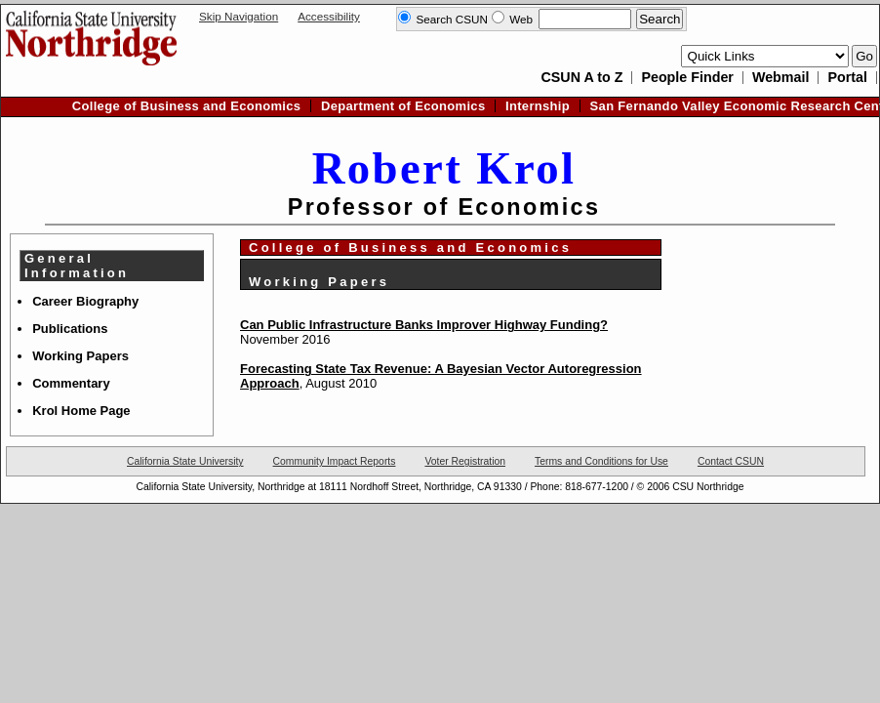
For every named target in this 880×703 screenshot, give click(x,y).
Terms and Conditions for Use (601, 461)
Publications (69, 328)
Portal (847, 77)
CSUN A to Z (581, 77)
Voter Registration (464, 461)
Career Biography (85, 301)
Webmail (781, 77)
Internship (537, 106)
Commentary (70, 383)
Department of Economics (403, 106)
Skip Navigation (238, 16)
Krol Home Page (81, 410)
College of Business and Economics (186, 106)
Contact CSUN (731, 461)
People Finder (687, 77)
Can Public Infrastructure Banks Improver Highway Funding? (424, 324)
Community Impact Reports (334, 461)
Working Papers (80, 356)
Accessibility (329, 16)
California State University (185, 461)
